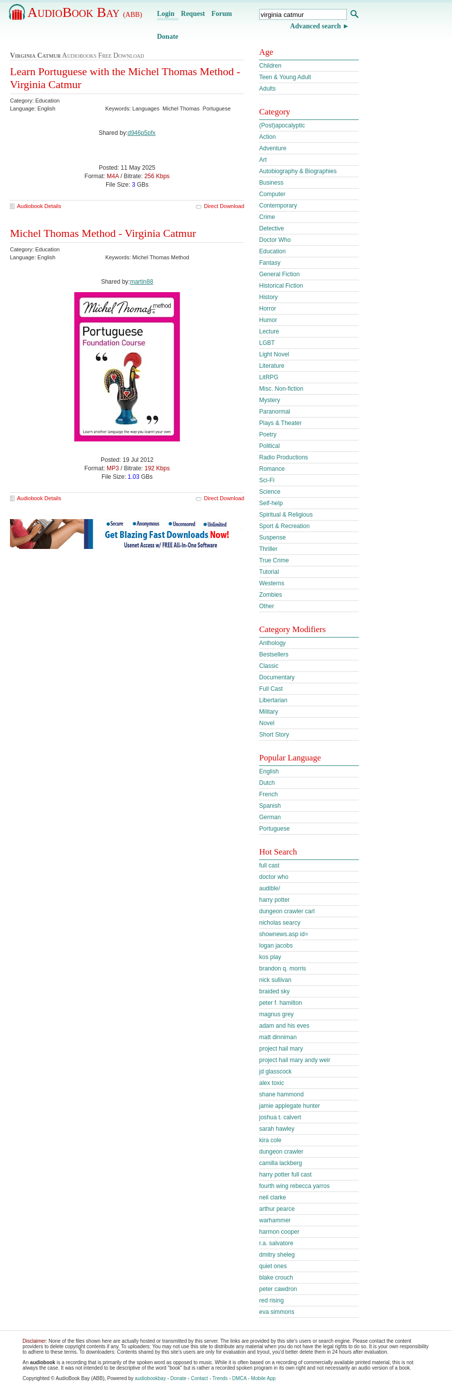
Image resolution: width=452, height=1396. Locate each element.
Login (165, 13)
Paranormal (274, 411)
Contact (199, 1378)
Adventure (273, 148)
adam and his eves (284, 1025)
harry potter (274, 899)
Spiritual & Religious (285, 514)
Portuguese (274, 828)
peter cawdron (278, 1289)
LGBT (267, 342)
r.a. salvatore (276, 1243)
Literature (272, 365)
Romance (272, 468)
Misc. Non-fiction (281, 388)
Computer (272, 194)
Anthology (272, 643)
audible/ (269, 888)
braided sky (274, 991)
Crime (267, 217)
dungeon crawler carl (286, 911)
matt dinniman (278, 1037)
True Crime (274, 560)
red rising (271, 1300)
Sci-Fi (267, 480)
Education (272, 251)
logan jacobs (276, 945)
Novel (267, 723)
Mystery (269, 400)
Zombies (270, 594)
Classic (269, 665)
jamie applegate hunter (289, 1105)
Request (193, 13)
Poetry (268, 434)
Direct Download (224, 206)
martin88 (141, 281)
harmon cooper (279, 1231)
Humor (268, 320)
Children (270, 65)
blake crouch (276, 1277)
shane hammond (281, 1094)
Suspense (272, 537)
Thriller (268, 548)
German (270, 817)
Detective (271, 228)
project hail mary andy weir (294, 1060)
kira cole (270, 1140)
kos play (270, 957)
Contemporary (278, 205)
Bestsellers (274, 654)
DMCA (239, 1378)
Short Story (274, 734)
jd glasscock (275, 1071)
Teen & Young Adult (285, 77)
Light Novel (274, 354)
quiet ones (273, 1266)
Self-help (271, 503)
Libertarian (273, 700)
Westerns (271, 583)
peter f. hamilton (280, 1002)
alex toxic (271, 1082)
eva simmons (277, 1311)
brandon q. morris (282, 968)
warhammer (275, 1220)
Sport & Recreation (284, 526)
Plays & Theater (280, 423)
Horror (267, 308)
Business (271, 182)
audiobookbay (150, 1378)
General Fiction (279, 274)
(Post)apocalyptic (282, 125)
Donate (167, 36)
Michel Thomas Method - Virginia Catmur (103, 233)
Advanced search (315, 26)
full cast (269, 865)
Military (268, 711)
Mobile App (263, 1378)
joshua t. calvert (280, 1117)
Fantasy (270, 262)
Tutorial (269, 571)
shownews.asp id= (283, 934)
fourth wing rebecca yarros (294, 1185)
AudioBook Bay (84, 12)
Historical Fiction (281, 285)
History (268, 297)
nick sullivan (275, 979)
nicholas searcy (280, 922)
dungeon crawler (281, 1151)
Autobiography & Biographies (297, 171)
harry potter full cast (285, 1174)
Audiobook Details (39, 206)
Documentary (277, 677)
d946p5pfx (141, 132)
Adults (267, 88)
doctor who (274, 876)
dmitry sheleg (277, 1254)
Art (263, 159)
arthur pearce (277, 1208)
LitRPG (269, 377)
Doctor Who (275, 239)
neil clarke (272, 1197)
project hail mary (281, 1048)
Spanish (270, 805)
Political (269, 445)
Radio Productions (283, 457)
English (269, 771)
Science (270, 491)
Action (267, 136)
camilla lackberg (280, 1163)
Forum (221, 13)
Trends (220, 1378)
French (268, 794)
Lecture (269, 331)
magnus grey (276, 1014)
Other (266, 606)
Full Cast (271, 688)
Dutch (267, 782)
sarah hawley (277, 1128)
